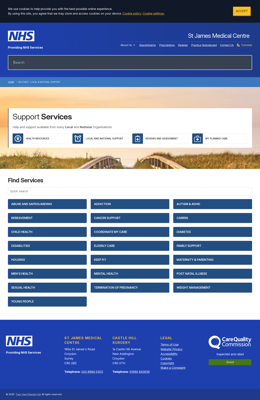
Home (11, 82)
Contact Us (227, 45)
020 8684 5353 (92, 371)
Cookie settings (153, 13)
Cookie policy (132, 13)
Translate (244, 45)
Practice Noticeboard (204, 45)
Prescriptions (167, 45)
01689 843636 (140, 371)
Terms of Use (170, 344)
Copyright (167, 363)
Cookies (166, 358)
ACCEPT (242, 11)
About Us (128, 45)
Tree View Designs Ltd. (28, 394)
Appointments (147, 45)
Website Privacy (172, 349)
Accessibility (169, 354)
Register (183, 45)
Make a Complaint (173, 367)
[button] (47, 204)
